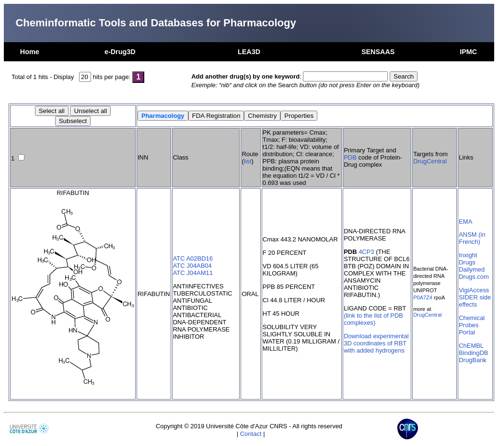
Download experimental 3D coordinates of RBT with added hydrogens (376, 343)
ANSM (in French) (472, 238)
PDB (350, 157)
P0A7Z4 (422, 297)
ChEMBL (471, 345)
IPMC (468, 52)
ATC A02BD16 (193, 258)
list (248, 161)
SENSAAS (378, 52)
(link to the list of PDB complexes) (373, 319)
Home (29, 52)
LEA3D (249, 52)
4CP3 (366, 251)
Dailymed (472, 269)
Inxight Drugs (468, 259)
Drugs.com (474, 276)
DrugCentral (430, 161)
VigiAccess (474, 290)
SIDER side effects (475, 301)
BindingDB (473, 352)
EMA (465, 221)
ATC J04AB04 (192, 265)
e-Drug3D (120, 52)
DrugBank (472, 360)
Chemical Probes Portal (472, 325)
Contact (251, 433)
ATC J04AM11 (193, 272)
